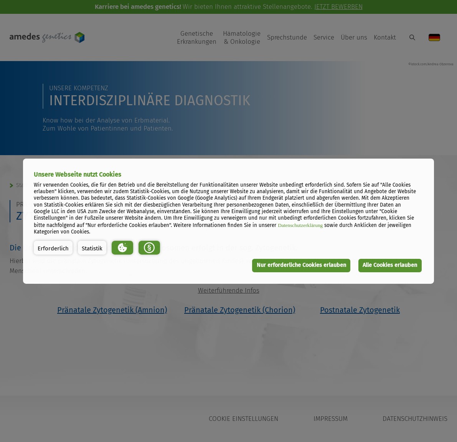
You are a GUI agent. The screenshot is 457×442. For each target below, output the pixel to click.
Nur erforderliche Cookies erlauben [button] (301, 265)
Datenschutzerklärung (300, 225)
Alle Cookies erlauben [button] (390, 265)
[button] (53, 248)
